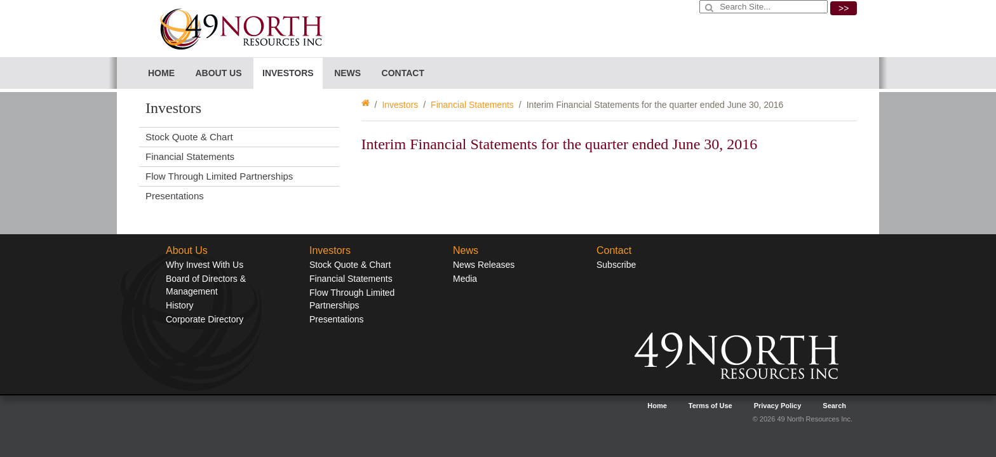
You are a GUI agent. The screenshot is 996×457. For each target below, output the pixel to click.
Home (161, 73)
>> (843, 8)
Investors (400, 105)
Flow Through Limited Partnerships (219, 176)
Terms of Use (710, 405)
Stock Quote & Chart (189, 136)
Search (834, 405)
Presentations (174, 195)
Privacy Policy (778, 405)
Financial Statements (472, 105)
